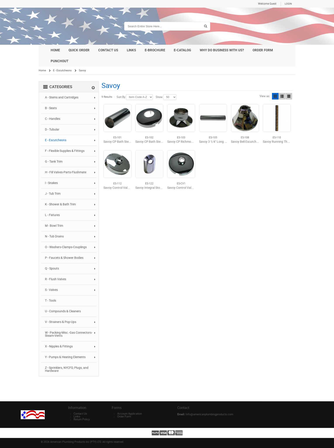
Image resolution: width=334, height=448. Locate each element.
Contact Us (80, 413)
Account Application (129, 413)
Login (288, 3)
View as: (265, 96)
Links (77, 416)
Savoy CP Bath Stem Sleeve (121, 142)
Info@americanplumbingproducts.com (209, 414)
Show (159, 97)
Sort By (121, 97)
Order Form (124, 416)
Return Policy (82, 419)
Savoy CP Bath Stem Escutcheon (157, 142)
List (282, 96)
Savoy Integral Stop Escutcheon (156, 188)
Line (289, 96)
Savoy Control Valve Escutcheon (125, 188)
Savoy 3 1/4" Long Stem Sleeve (220, 142)
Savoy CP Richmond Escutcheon (189, 142)
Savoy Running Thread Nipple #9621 (287, 142)
